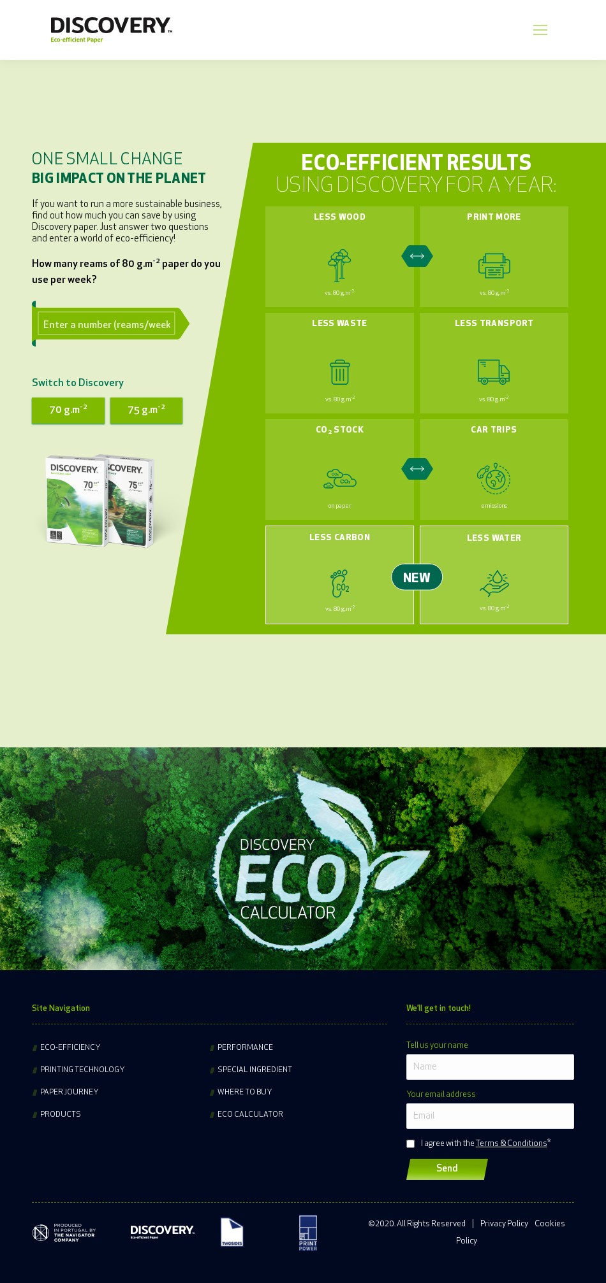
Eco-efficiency (70, 1048)
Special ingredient (255, 1070)
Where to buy (245, 1092)
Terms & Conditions (511, 1144)
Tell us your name (437, 1046)
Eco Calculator (250, 1115)
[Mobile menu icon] (540, 30)
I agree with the (484, 1144)
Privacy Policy (504, 1224)
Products (60, 1115)
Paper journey (69, 1092)
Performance (245, 1048)
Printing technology (82, 1070)
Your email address (441, 1095)
